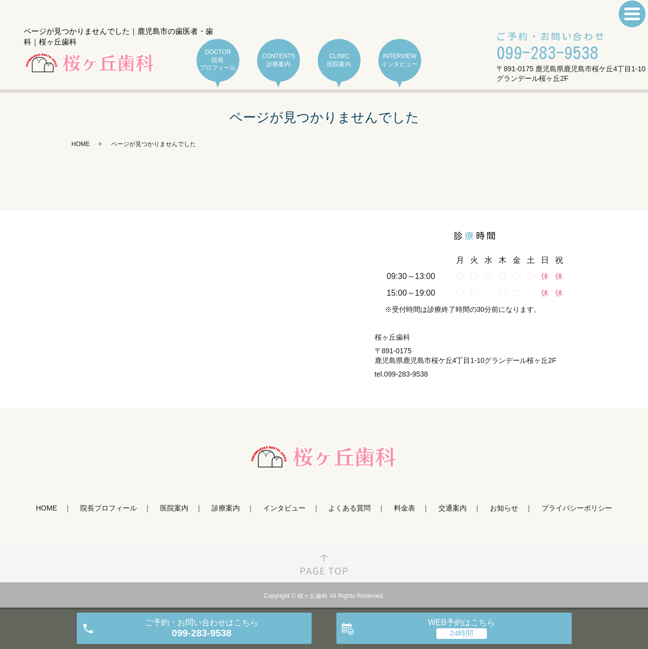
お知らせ (504, 508)
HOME (81, 144)
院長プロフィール (108, 508)
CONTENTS (278, 60)
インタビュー (284, 508)
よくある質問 (349, 508)
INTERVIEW (399, 60)
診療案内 (226, 508)
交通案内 (452, 508)
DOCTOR (217, 60)
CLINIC (339, 60)
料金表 (404, 508)
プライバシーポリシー (576, 508)
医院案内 (174, 508)
